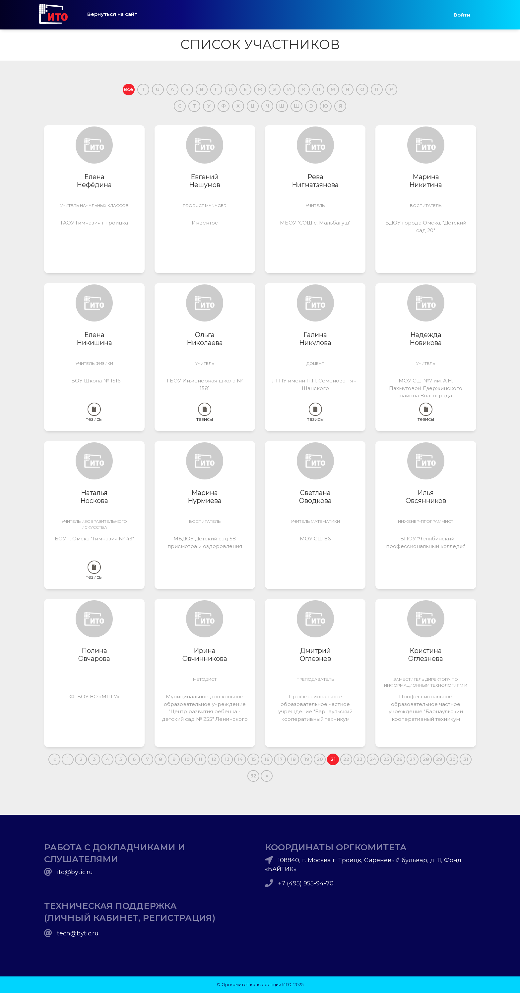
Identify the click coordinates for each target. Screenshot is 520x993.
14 (240, 759)
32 (253, 776)
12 (213, 759)
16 (266, 759)
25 (386, 759)
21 (333, 759)
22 (346, 759)
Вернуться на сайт (112, 14)
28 (426, 759)
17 (280, 759)
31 (465, 759)
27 (413, 759)
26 (399, 759)
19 (306, 759)
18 (293, 759)
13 (227, 759)
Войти (462, 15)
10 (187, 759)
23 (359, 759)
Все (128, 89)
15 (253, 759)
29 (439, 759)
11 (200, 759)
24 (373, 759)
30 (452, 759)
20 (320, 759)
